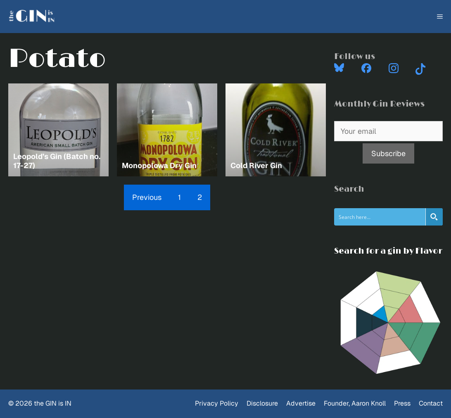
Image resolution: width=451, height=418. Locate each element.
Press (402, 403)
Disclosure (262, 403)
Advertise (301, 403)
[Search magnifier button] (434, 217)
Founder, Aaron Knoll (355, 403)
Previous (146, 197)
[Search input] (380, 217)
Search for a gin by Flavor (388, 251)
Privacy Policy (216, 403)
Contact (431, 403)
